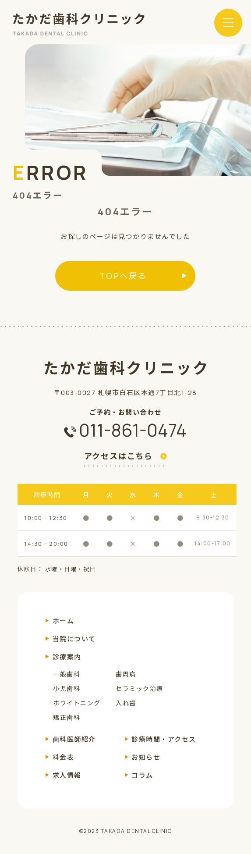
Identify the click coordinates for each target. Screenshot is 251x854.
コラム (142, 775)
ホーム (63, 621)
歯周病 (126, 674)
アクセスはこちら (118, 456)
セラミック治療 (139, 688)
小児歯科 (66, 688)
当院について (74, 639)
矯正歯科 (66, 717)
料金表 (63, 757)
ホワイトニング (77, 703)
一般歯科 (66, 674)
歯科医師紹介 (74, 739)
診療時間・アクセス (163, 739)
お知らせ (145, 757)
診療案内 (67, 657)
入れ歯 (126, 703)
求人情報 (67, 775)
